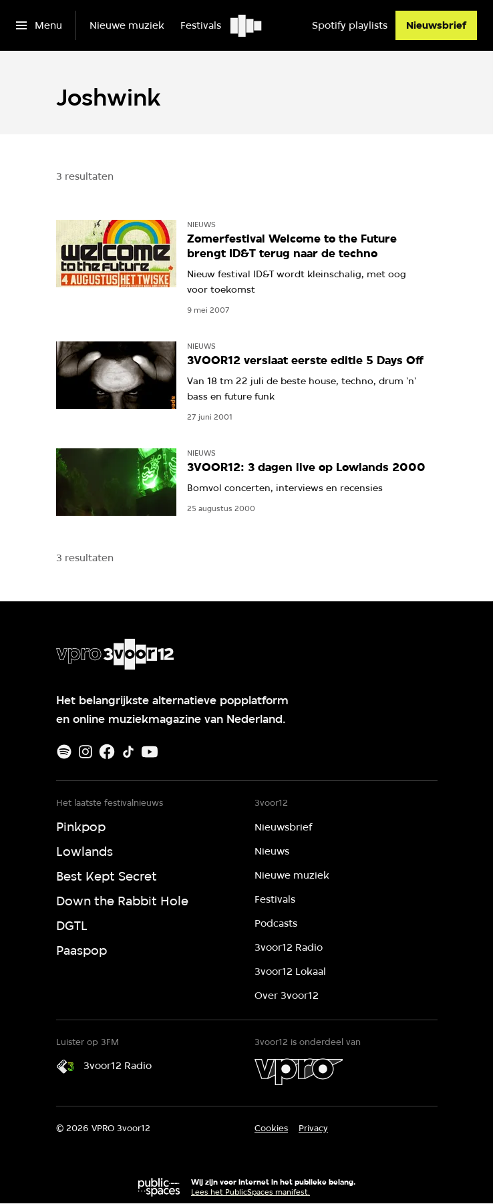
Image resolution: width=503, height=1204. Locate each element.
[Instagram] (85, 752)
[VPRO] (299, 1071)
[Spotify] (64, 752)
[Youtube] (150, 752)
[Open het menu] (39, 25)
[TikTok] (128, 752)
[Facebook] (107, 752)
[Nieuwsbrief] (436, 25)
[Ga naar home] (247, 25)
